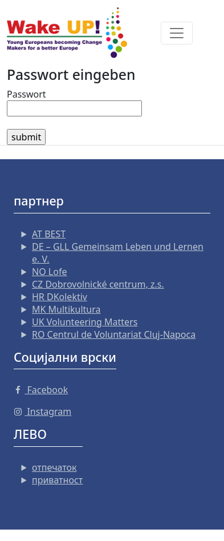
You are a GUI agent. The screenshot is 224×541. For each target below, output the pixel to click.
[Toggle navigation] (177, 33)
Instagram (42, 411)
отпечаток (54, 467)
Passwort (26, 94)
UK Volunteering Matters (84, 322)
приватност (57, 480)
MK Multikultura (66, 309)
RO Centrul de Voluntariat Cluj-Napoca (114, 334)
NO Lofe (49, 271)
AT (49, 234)
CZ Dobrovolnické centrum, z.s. (98, 284)
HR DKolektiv (59, 296)
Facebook (41, 389)
